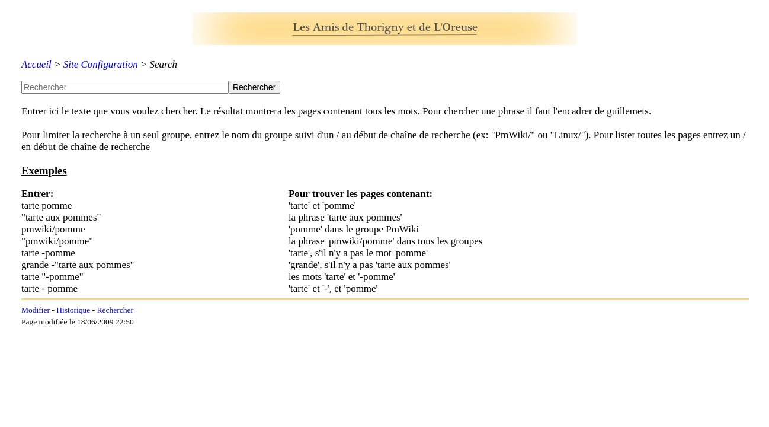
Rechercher (115, 309)
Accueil (36, 64)
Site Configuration (100, 64)
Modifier (35, 309)
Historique (73, 309)
